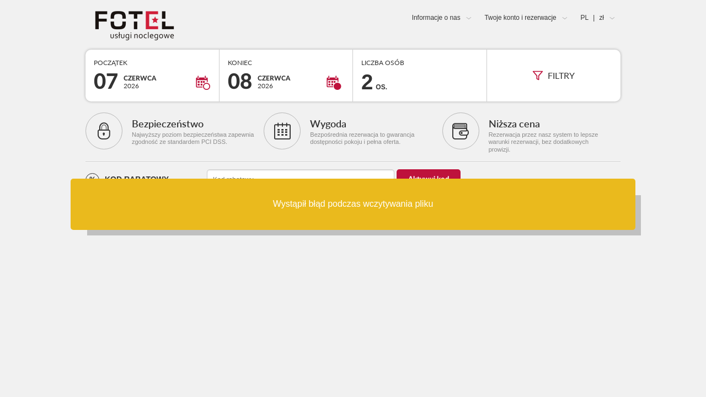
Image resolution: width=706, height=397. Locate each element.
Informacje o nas (436, 18)
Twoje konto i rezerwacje (520, 18)
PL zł (592, 18)
